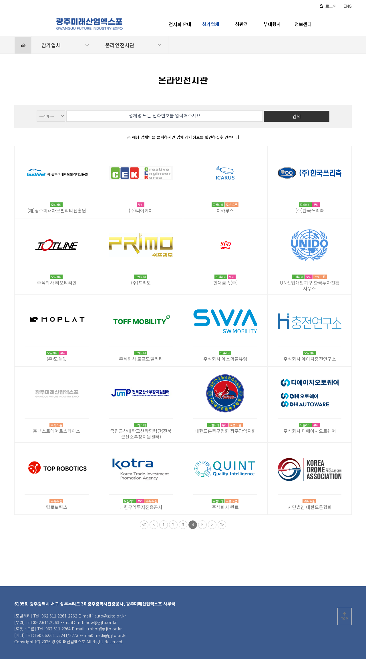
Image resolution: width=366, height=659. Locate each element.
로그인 (331, 6)
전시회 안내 (180, 24)
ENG (347, 6)
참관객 (241, 24)
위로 (344, 616)
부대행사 (272, 24)
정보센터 (303, 24)
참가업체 (210, 24)
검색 (296, 116)
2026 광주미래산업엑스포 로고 (89, 24)
